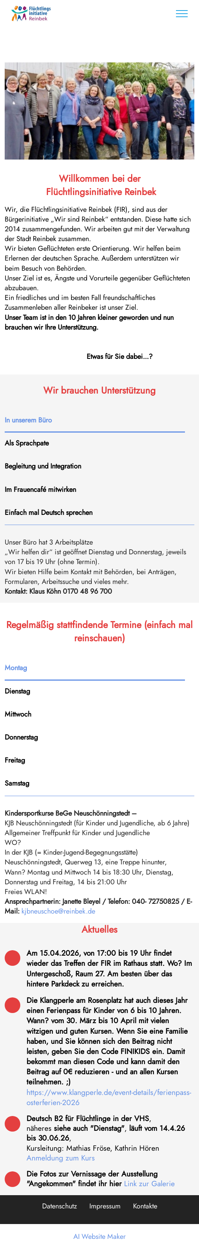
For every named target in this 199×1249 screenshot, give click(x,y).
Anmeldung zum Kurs (61, 1157)
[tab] (95, 421)
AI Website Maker (99, 1236)
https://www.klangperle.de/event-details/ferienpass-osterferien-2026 (109, 1097)
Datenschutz (59, 1206)
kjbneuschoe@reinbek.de (58, 911)
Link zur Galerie (149, 1183)
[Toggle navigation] (182, 14)
